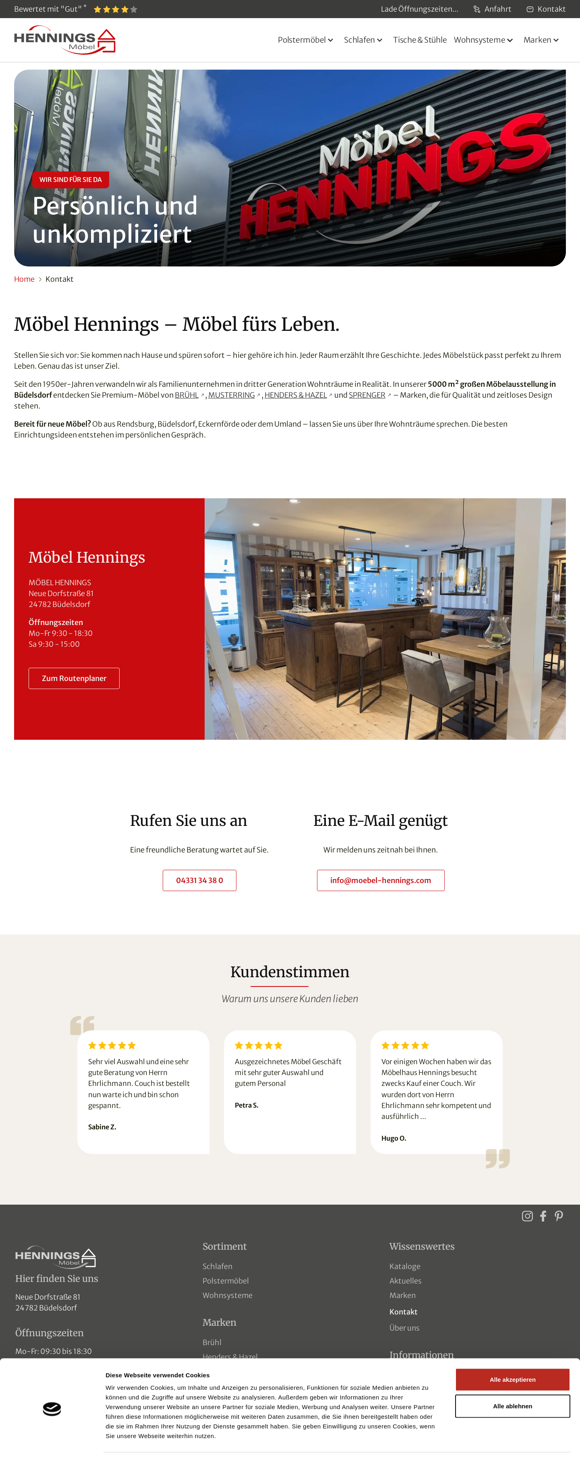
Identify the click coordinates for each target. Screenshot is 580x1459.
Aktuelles (405, 1281)
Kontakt (546, 9)
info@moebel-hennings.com (380, 880)
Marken (402, 1295)
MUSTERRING (231, 395)
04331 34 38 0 (199, 880)
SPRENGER (367, 395)
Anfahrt (492, 9)
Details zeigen (428, 1443)
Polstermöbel (226, 1281)
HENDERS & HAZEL (296, 395)
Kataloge (404, 1266)
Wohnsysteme (228, 1295)
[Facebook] (543, 1215)
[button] (307, 40)
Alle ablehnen (512, 1380)
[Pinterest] (558, 1215)
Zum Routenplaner (74, 678)
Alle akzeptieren (513, 1354)
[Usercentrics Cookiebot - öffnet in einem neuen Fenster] (52, 1443)
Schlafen (217, 1266)
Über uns (404, 1328)
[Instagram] (527, 1215)
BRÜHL (187, 395)
